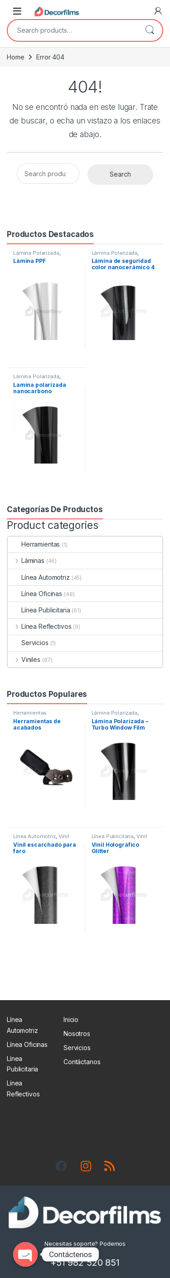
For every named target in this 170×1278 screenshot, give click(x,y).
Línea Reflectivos (39, 626)
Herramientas (34, 544)
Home (15, 57)
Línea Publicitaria (39, 610)
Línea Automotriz (39, 577)
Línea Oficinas (35, 593)
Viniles (24, 659)
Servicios (28, 642)
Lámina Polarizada (36, 253)
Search (149, 30)
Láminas (26, 560)
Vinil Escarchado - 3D (119, 839)
